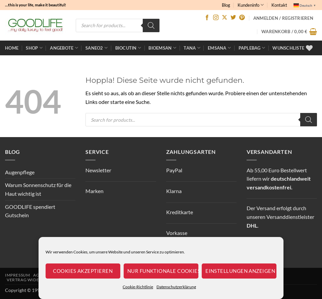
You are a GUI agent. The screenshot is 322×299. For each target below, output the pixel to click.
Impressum (17, 275)
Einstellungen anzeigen (240, 271)
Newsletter (98, 170)
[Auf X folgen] (224, 18)
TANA (192, 48)
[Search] (151, 25)
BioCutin (128, 48)
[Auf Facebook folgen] (207, 18)
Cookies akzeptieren (83, 271)
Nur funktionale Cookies (162, 271)
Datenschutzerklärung (176, 286)
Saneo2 (96, 48)
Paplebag (252, 48)
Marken (94, 191)
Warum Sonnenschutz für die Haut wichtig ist (38, 189)
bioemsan (162, 48)
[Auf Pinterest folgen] (242, 18)
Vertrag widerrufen (31, 279)
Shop (34, 48)
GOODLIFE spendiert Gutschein (30, 211)
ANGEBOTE (64, 48)
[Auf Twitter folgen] (233, 18)
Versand (265, 208)
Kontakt (279, 5)
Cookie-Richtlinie (138, 286)
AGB (37, 275)
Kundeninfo (251, 5)
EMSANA (219, 48)
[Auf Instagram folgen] (215, 18)
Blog (226, 5)
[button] (289, 31)
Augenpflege (20, 172)
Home (11, 48)
